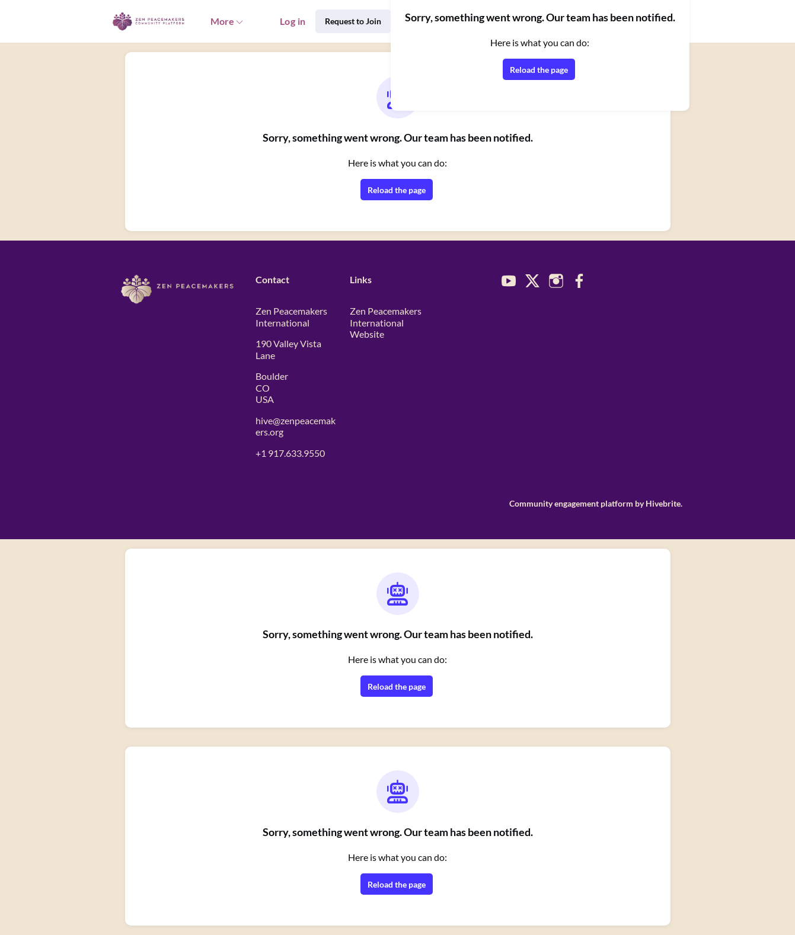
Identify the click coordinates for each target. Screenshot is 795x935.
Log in (292, 21)
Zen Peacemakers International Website (386, 322)
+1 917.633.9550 (290, 453)
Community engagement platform (571, 503)
